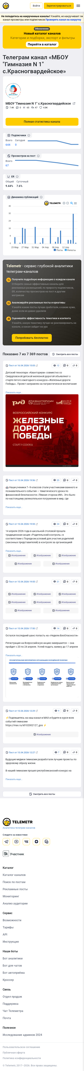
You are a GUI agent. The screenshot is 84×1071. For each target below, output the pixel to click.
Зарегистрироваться (59, 5)
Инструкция (11, 941)
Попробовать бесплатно (31, 338)
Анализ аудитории (15, 903)
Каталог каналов (14, 875)
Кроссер (8, 980)
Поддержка (10, 1003)
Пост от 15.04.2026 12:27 (22, 752)
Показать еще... (14, 392)
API (5, 934)
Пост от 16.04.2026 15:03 (22, 365)
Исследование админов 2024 (22, 1035)
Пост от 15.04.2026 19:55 (22, 524)
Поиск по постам (14, 882)
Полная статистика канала (42, 121)
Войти (36, 5)
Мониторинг (11, 896)
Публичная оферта (14, 1052)
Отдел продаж (12, 996)
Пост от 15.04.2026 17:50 (22, 628)
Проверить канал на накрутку (63, 19)
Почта (7, 1018)
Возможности (12, 920)
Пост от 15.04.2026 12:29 (22, 711)
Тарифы (8, 927)
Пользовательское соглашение (21, 1047)
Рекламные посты (15, 889)
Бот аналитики (13, 958)
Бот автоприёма (14, 972)
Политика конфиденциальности (22, 1058)
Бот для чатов (12, 965)
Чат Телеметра (13, 1011)
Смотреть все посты (65, 354)
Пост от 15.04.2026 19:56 (22, 480)
